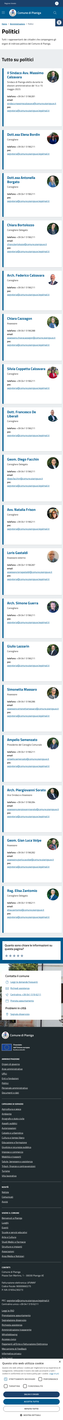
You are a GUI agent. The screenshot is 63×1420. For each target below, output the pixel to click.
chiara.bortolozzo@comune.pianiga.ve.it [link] (27, 244)
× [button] (60, 1362)
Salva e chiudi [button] (31, 1394)
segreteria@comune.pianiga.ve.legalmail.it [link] (28, 110)
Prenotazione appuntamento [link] (16, 1315)
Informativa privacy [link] (11, 1353)
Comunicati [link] (7, 1197)
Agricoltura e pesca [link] (11, 1109)
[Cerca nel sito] (55, 12)
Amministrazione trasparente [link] (16, 1329)
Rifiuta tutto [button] (31, 1408)
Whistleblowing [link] (9, 1334)
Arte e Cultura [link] (9, 1237)
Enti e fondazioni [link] (10, 1078)
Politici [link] (5, 1083)
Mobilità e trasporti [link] (11, 1156)
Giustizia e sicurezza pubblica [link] (16, 1147)
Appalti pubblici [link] (9, 1123)
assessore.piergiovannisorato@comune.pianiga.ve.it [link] (33, 809)
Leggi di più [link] (54, 1373)
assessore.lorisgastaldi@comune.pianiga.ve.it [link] (29, 572)
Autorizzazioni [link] (9, 1128)
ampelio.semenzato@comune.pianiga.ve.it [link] (28, 759)
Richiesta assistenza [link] (12, 1325)
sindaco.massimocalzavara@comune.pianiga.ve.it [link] (31, 103)
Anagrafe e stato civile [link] (13, 1118)
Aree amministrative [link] (12, 1069)
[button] (31, 1415)
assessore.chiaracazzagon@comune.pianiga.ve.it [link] (31, 338)
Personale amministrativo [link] (15, 1088)
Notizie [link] (5, 1192)
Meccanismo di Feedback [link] (14, 1348)
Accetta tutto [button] (31, 1401)
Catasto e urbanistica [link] (12, 1133)
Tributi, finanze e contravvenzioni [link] (18, 1166)
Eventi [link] (5, 1227)
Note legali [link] (7, 1358)
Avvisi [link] (5, 1201)
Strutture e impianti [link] (12, 1246)
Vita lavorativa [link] (9, 1176)
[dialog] (31, 1389)
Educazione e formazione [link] (14, 1142)
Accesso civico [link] (9, 1339)
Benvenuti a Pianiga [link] (12, 1218)
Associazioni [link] (8, 1251)
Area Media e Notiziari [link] (13, 1256)
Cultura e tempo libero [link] (13, 1137)
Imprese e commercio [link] (12, 1152)
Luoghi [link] (5, 1223)
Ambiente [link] (7, 1114)
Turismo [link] (6, 1171)
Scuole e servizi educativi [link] (14, 1232)
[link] (59, 22)
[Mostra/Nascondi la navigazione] (3, 12)
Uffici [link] (4, 1073)
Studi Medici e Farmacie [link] (14, 1242)
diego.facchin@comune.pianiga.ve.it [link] (25, 478)
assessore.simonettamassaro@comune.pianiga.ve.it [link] (33, 708)
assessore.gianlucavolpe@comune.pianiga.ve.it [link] (30, 859)
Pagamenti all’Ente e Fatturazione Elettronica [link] (25, 1344)
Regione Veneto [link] (10, 3)
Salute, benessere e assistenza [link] (17, 1161)
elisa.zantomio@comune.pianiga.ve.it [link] (25, 910)
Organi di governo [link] (11, 1064)
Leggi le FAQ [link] (8, 1310)
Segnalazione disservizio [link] (14, 1320)
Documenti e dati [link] (10, 1092)
